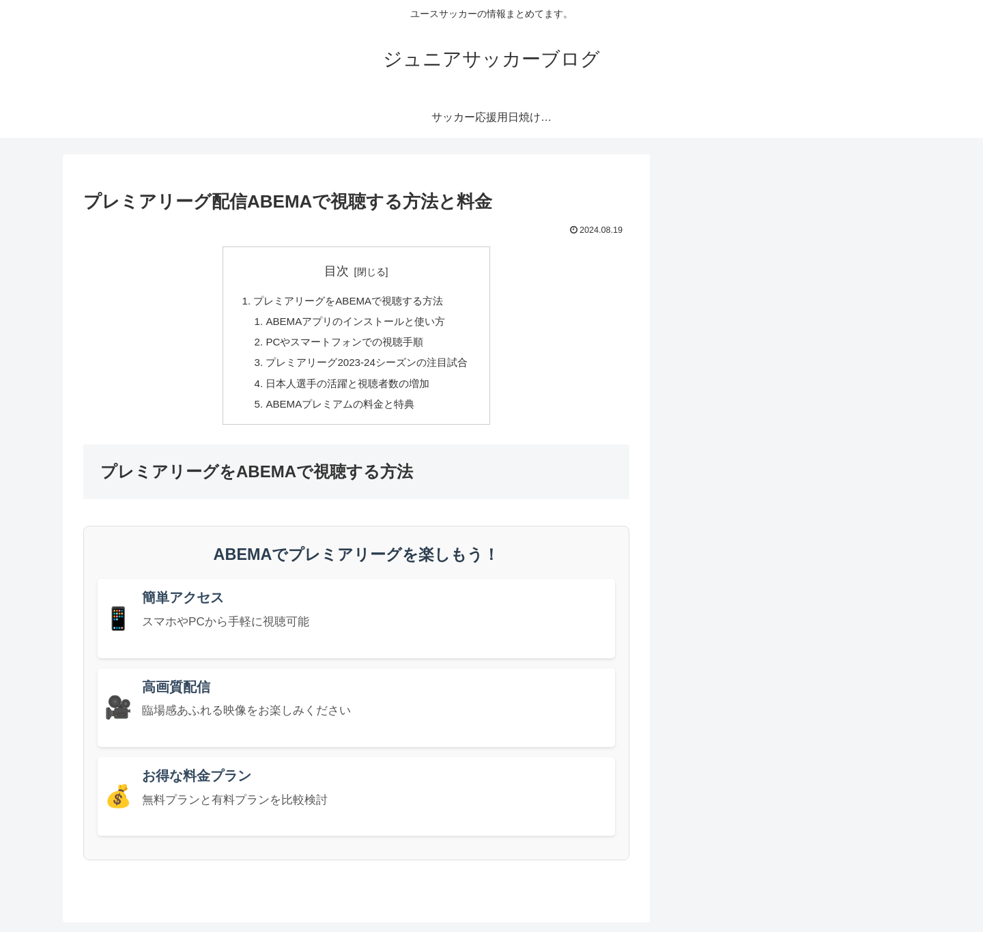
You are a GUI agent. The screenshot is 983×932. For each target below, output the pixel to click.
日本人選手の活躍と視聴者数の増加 (346, 390)
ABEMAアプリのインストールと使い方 (355, 323)
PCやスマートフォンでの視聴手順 (343, 345)
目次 (336, 271)
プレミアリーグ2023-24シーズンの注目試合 (366, 368)
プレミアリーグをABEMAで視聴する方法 (347, 302)
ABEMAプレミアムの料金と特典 (338, 412)
